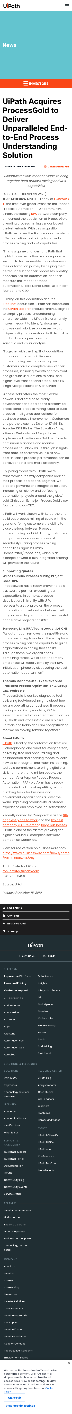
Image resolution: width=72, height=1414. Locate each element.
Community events (15, 1187)
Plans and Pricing (15, 983)
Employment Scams (16, 1357)
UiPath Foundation (15, 1336)
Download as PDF (56, 166)
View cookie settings (20, 1407)
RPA (34, 214)
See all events (46, 1170)
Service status (12, 1194)
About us (9, 1266)
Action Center (12, 1005)
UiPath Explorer (19, 309)
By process (10, 1085)
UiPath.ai (9, 1273)
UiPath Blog (44, 1078)
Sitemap (10, 931)
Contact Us (25, 956)
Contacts (11, 915)
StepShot (9, 304)
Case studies (45, 1092)
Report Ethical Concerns (18, 1350)
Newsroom (10, 1294)
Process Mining (47, 1025)
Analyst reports (47, 1085)
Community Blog (14, 1180)
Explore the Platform (17, 976)
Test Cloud (44, 1053)
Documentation (13, 1166)
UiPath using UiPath (15, 1315)
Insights (42, 983)
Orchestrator (45, 1018)
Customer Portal (14, 1159)
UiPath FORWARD (48, 1135)
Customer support (16, 990)
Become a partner (15, 1224)
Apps (7, 1026)
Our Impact (11, 1322)
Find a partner (12, 1217)
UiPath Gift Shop (13, 1329)
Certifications (12, 1125)
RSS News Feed (14, 923)
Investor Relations (14, 1301)
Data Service (45, 976)
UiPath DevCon (47, 1163)
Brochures (44, 1113)
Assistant (9, 1033)
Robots (42, 1032)
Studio (42, 1039)
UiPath (7, 743)
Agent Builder (12, 1012)
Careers (8, 1280)
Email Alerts (12, 908)
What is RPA (11, 1132)
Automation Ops (14, 1047)
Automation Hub (14, 1040)
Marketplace (45, 1004)
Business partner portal (17, 1238)
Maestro (43, 1011)
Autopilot (9, 1054)
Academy (10, 1111)
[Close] (69, 1365)
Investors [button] (36, 83)
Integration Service (49, 990)
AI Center (9, 1019)
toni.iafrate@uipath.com (21, 871)
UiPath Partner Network (17, 1210)
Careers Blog (11, 1287)
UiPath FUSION (46, 1142)
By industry (10, 1078)
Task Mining (45, 1046)
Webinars (43, 1106)
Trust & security (13, 1308)
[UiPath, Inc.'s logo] (36, 945)
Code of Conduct (14, 1343)
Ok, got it (15, 1399)
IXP (39, 997)
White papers (46, 1099)
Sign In (49, 955)
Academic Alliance (15, 1118)
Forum (8, 1173)
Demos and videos (49, 1120)
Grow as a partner (14, 1231)
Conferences (46, 1156)
